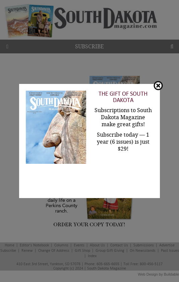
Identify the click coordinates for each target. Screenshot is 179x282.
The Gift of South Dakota (123, 97)
